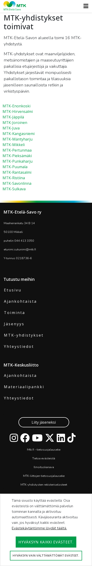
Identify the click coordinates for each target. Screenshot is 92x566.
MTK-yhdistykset (24, 335)
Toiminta (14, 312)
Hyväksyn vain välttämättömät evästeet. (46, 555)
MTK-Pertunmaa (17, 150)
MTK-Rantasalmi (17, 172)
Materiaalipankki (24, 386)
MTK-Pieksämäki (17, 155)
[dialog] (46, 530)
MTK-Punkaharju (18, 161)
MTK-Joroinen (15, 122)
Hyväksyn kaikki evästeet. (46, 542)
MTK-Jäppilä (13, 117)
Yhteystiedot (19, 346)
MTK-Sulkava (14, 188)
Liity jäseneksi (44, 422)
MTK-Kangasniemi (19, 133)
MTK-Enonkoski (16, 106)
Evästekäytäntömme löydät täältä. (39, 528)
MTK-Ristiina (14, 177)
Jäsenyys (14, 323)
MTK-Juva (11, 128)
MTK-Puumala (15, 166)
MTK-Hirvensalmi (18, 111)
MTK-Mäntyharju (18, 139)
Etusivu (12, 290)
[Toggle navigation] (84, 6)
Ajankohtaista (20, 301)
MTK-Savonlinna (17, 183)
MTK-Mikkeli (14, 144)
